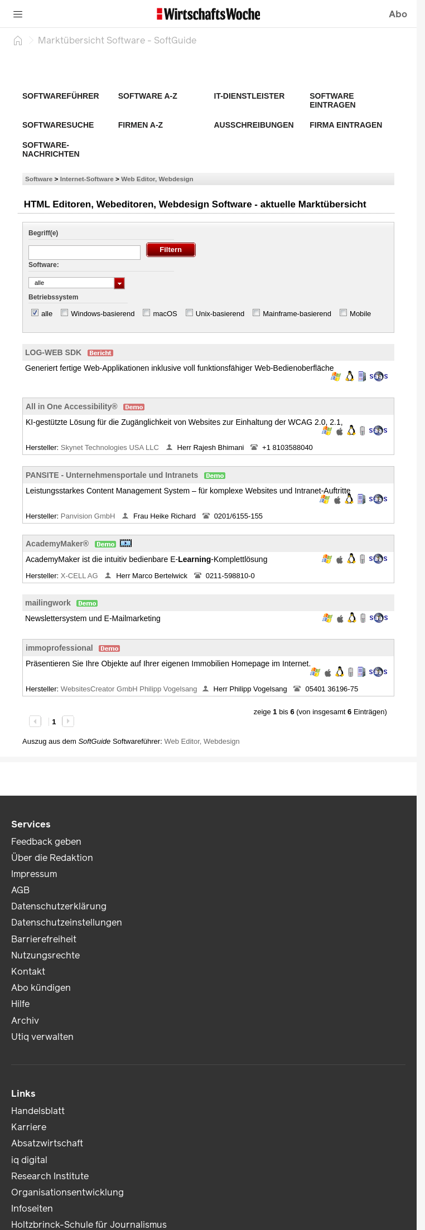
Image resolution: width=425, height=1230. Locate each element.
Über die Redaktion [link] (52, 857)
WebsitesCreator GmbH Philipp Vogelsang (129, 689)
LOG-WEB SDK (53, 352)
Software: (43, 265)
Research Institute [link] (50, 1176)
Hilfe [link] (20, 1003)
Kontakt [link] (28, 971)
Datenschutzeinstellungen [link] (66, 922)
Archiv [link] (25, 1020)
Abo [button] (398, 14)
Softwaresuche (58, 124)
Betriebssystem (53, 297)
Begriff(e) (43, 233)
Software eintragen (332, 100)
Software (38, 178)
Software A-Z (147, 95)
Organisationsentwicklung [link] (67, 1192)
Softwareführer (60, 95)
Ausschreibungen (254, 124)
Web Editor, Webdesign (157, 178)
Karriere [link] (28, 1127)
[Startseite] (18, 40)
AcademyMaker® (57, 543)
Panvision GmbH (89, 516)
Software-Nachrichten (51, 149)
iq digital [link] (29, 1160)
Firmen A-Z (140, 124)
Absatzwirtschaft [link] (47, 1143)
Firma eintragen (346, 124)
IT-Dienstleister (249, 95)
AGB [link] (20, 890)
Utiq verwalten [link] (42, 1036)
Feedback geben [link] (46, 841)
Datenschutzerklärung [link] (59, 906)
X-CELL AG (80, 576)
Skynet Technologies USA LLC (111, 447)
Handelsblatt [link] (38, 1111)
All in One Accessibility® (72, 406)
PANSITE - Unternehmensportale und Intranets (112, 475)
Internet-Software (87, 178)
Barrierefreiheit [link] (43, 939)
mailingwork (48, 602)
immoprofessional (59, 647)
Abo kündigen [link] (41, 987)
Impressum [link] (34, 874)
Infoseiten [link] (32, 1208)
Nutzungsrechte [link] (45, 955)
